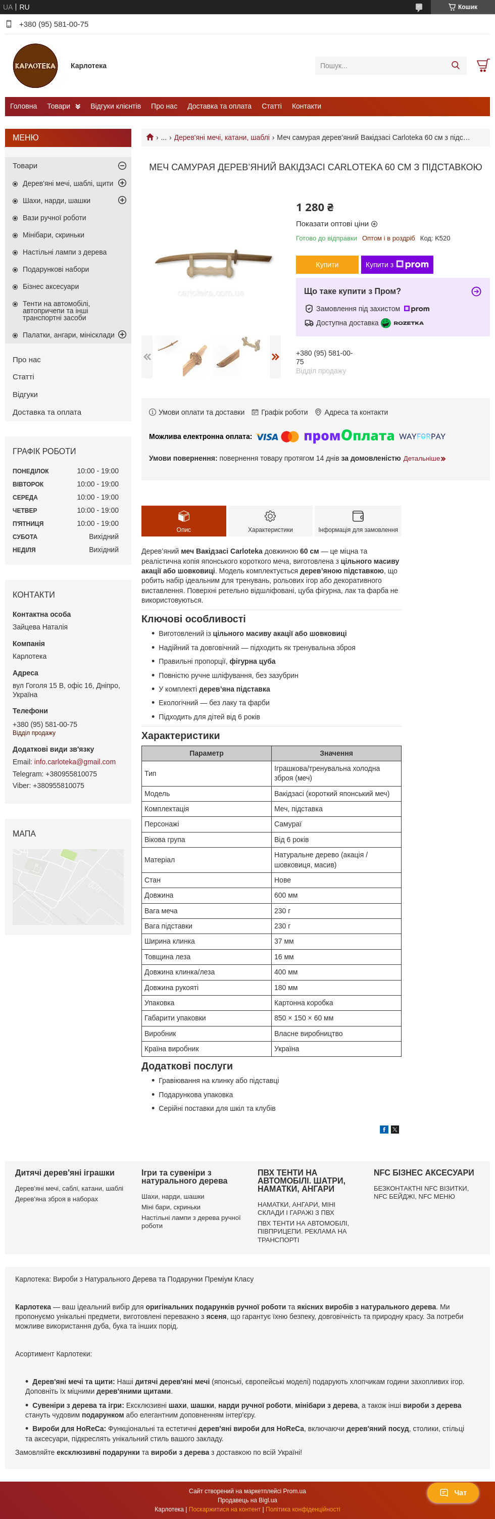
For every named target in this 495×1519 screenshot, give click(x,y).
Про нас (164, 106)
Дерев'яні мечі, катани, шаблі (222, 137)
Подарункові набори (56, 269)
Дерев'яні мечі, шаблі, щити (68, 183)
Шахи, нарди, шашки (56, 201)
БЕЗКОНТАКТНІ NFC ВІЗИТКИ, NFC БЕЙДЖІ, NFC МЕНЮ (421, 1192)
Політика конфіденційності (303, 1509)
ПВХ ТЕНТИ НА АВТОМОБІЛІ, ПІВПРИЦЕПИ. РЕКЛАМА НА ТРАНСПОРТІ (303, 1231)
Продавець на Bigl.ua (247, 1500)
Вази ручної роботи (54, 218)
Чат (453, 1492)
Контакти (306, 106)
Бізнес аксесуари (51, 286)
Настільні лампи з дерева (65, 252)
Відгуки (25, 394)
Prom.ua (294, 1491)
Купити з (397, 264)
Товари (58, 106)
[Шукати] (455, 66)
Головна (23, 106)
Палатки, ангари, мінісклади (69, 335)
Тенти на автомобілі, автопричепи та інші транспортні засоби (56, 311)
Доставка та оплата (219, 106)
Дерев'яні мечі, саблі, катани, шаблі (69, 1188)
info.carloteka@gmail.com (75, 762)
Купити (327, 265)
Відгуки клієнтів (115, 106)
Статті (272, 106)
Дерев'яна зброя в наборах (56, 1199)
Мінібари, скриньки (53, 235)
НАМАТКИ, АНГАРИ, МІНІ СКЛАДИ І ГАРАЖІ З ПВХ (296, 1208)
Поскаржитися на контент (225, 1509)
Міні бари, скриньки (171, 1207)
